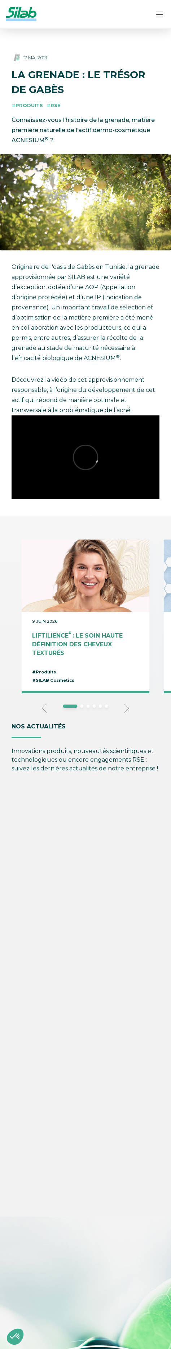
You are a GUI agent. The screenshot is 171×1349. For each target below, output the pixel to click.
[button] (15, 1336)
